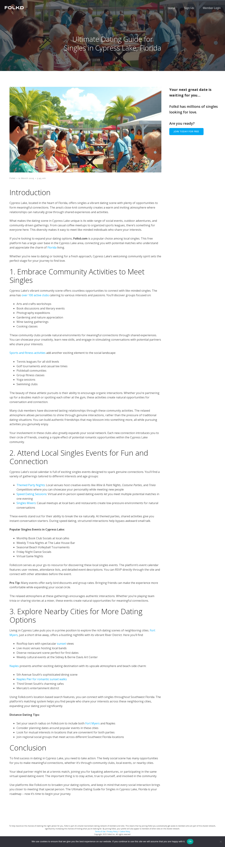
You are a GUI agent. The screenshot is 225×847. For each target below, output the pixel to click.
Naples (14, 669)
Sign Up (189, 9)
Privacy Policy (112, 834)
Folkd (12, 181)
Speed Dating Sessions (32, 497)
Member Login (212, 9)
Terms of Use (100, 834)
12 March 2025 (26, 181)
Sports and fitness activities (27, 356)
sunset (61, 647)
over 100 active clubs (35, 298)
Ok (190, 841)
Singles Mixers (26, 506)
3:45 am (41, 181)
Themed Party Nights (31, 488)
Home (171, 9)
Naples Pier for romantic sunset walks (42, 682)
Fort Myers (92, 726)
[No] (220, 841)
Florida (51, 251)
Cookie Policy (125, 834)
